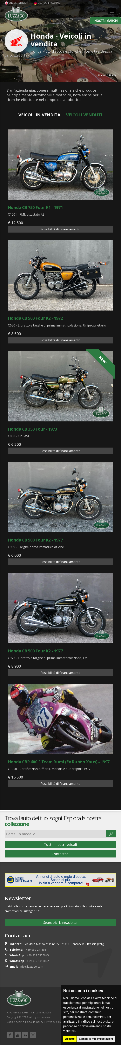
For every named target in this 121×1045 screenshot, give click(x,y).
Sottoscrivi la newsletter (60, 922)
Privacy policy (54, 1022)
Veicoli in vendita (39, 114)
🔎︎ (111, 833)
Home (101, 75)
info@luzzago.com (31, 966)
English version (16, 2)
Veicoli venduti (84, 114)
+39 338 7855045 (38, 955)
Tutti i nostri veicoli (60, 844)
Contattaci (60, 853)
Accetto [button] (70, 1038)
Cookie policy (35, 1022)
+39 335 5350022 (38, 961)
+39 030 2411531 (37, 949)
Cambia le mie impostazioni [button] (96, 1038)
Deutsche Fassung (47, 2)
